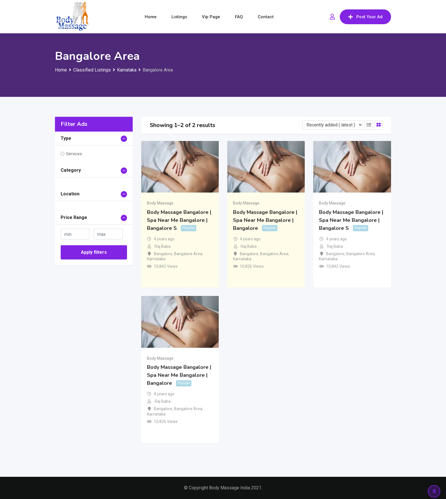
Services (74, 153)
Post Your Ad (365, 16)
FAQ (239, 16)
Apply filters (94, 252)
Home (151, 16)
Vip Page (211, 16)
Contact (266, 16)
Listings (179, 16)
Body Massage (160, 203)
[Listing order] (332, 125)
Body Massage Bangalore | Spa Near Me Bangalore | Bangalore (265, 220)
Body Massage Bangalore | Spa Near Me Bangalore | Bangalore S (179, 220)
